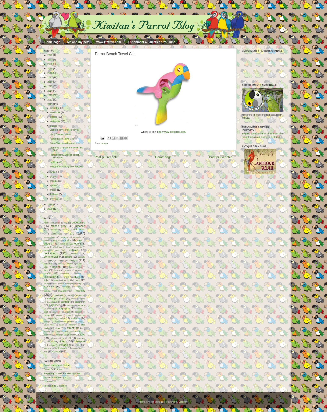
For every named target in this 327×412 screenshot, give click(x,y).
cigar (68, 247)
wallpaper (48, 348)
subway (47, 331)
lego (80, 283)
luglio (53, 172)
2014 (50, 90)
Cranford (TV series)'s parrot (64, 129)
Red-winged (80, 315)
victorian (50, 341)
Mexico (70, 295)
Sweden (60, 331)
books (68, 240)
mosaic (82, 295)
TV (62, 338)
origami (81, 298)
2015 (50, 86)
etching (61, 264)
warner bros (77, 348)
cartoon (74, 243)
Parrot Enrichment (53, 369)
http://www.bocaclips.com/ (171, 131)
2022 (50, 55)
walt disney (61, 348)
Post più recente (106, 157)
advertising (78, 222)
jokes (77, 280)
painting (65, 301)
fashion (56, 266)
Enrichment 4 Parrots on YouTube (151, 42)
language (71, 283)
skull (72, 321)
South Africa (49, 325)
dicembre (55, 108)
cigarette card (51, 250)
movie (50, 298)
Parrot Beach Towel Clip (62, 138)
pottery (59, 315)
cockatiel (73, 250)
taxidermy (48, 335)
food (46, 270)
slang (80, 322)
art (71, 233)
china (46, 247)
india (66, 277)
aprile (53, 185)
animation (79, 229)
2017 (50, 77)
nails (73, 299)
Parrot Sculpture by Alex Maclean (66, 166)
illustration (50, 276)
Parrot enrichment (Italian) (57, 365)
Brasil (79, 240)
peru (49, 309)
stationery (72, 325)
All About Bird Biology (55, 377)
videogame (79, 341)
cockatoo (49, 253)
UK (69, 338)
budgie (48, 243)
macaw (79, 290)
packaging (52, 302)
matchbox (58, 295)
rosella (61, 318)
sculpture (75, 318)
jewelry (65, 280)
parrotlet (70, 305)
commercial (51, 256)
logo (78, 286)
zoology (56, 351)
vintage (63, 344)
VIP (78, 345)
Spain (61, 325)
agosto (54, 125)
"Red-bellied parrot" (52, 223)
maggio (54, 181)
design (104, 143)
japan (55, 280)
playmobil (56, 312)
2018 (50, 73)
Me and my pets (78, 42)
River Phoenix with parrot (62, 143)
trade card (54, 338)
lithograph (66, 287)
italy (46, 280)
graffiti (47, 273)
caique (62, 244)
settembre (55, 121)
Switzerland (75, 331)
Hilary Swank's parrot (60, 134)
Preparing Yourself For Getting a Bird (62, 373)
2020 (50, 64)
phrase (79, 309)
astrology (64, 237)
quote (68, 315)
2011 (50, 104)
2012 (50, 99)
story (57, 328)
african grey (59, 226)
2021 (50, 59)
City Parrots (50, 381)
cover (50, 260)
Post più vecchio (220, 157)
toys (82, 334)
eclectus (48, 263)
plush (67, 312)
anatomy (65, 230)
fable (46, 267)
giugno (54, 176)
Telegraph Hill (61, 335)
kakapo (47, 283)
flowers (72, 267)
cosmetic (81, 257)
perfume (81, 305)
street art (73, 328)
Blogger (183, 402)
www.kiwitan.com (108, 42)
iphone (76, 277)
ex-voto (79, 264)
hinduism (64, 273)
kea (54, 283)
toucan (73, 335)
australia (77, 237)
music (62, 298)
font (80, 267)
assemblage (49, 237)
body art (56, 240)
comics (74, 253)
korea (61, 283)
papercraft (80, 301)
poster (47, 315)
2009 (50, 209)
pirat (46, 312)
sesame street (60, 321)
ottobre (54, 117)
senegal (47, 322)
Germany (78, 270)
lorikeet (47, 291)
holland (78, 274)
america (53, 229)
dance (61, 260)
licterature (49, 286)
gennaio (54, 198)
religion (50, 318)
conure (68, 257)
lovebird (62, 291)
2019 (50, 68)
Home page (52, 42)
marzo (53, 190)
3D (66, 223)
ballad (46, 240)
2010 (50, 204)
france (57, 270)
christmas (57, 247)
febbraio (54, 194)
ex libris (70, 264)
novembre (55, 112)
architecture (56, 234)
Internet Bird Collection (55, 385)
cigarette (78, 247)
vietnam (52, 345)
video (62, 341)
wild (45, 352)
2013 (50, 95)
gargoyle (67, 270)
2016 (50, 82)
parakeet (54, 305)
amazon (80, 226)
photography (62, 308)
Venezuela (81, 338)
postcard (78, 312)
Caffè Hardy (56, 162)
